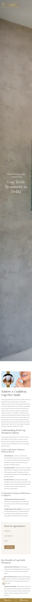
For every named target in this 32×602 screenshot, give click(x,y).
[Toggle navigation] (29, 5)
